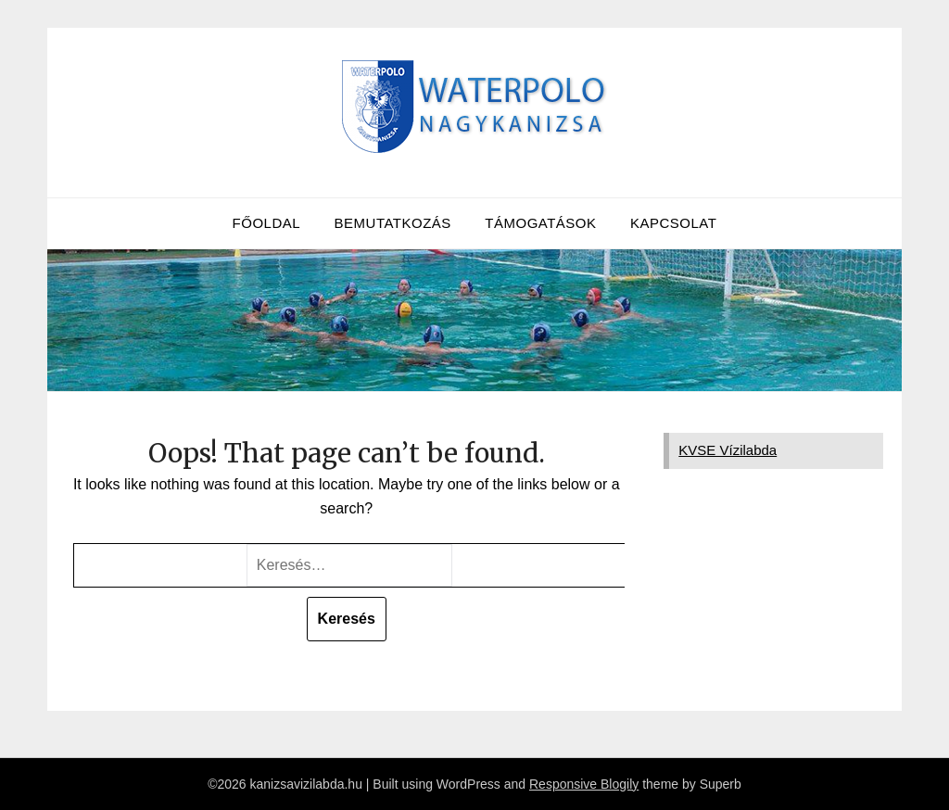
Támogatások (540, 223)
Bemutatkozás (393, 223)
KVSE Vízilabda (727, 450)
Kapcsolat (673, 223)
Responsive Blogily (584, 784)
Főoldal (267, 223)
